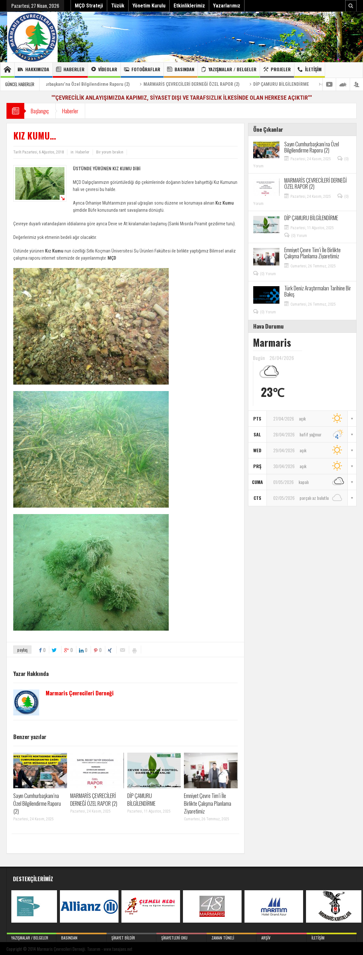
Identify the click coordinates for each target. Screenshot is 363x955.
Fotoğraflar (142, 70)
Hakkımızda (33, 70)
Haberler (70, 70)
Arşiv (281, 936)
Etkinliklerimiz (189, 6)
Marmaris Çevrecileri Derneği (80, 693)
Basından (181, 70)
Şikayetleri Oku (181, 936)
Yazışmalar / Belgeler (229, 70)
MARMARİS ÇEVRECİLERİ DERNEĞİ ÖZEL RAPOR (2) (202, 84)
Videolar (104, 70)
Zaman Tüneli (231, 936)
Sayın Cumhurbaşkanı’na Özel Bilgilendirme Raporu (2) (86, 84)
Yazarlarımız (226, 6)
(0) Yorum (299, 235)
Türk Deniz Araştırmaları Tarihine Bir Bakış (317, 291)
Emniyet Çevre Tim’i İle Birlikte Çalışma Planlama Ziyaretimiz (207, 803)
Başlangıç (40, 111)
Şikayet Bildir (131, 936)
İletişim (309, 70)
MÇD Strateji (89, 6)
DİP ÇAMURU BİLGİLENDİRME (291, 84)
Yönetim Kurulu (148, 6)
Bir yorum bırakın (109, 152)
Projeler (277, 70)
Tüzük (117, 6)
